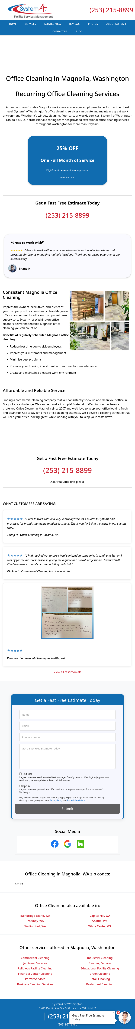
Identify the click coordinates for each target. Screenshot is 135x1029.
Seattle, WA (99, 896)
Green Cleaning (99, 949)
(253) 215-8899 (111, 10)
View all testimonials (67, 647)
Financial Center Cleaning (35, 949)
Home (13, 23)
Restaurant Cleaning (99, 959)
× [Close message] (113, 1012)
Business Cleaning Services (35, 959)
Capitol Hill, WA (100, 891)
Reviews (74, 23)
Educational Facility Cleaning (100, 943)
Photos (93, 23)
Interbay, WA (35, 896)
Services (32, 25)
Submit (67, 783)
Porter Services (35, 954)
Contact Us (60, 31)
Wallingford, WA (35, 901)
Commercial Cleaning (35, 933)
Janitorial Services (35, 938)
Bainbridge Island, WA (35, 891)
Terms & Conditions (76, 775)
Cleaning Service (100, 938)
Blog (79, 31)
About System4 (116, 23)
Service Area (52, 23)
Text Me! (27, 749)
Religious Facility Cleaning (35, 943)
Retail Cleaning (100, 954)
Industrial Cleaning (99, 933)
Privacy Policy (56, 775)
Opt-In (26, 761)
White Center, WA (99, 901)
